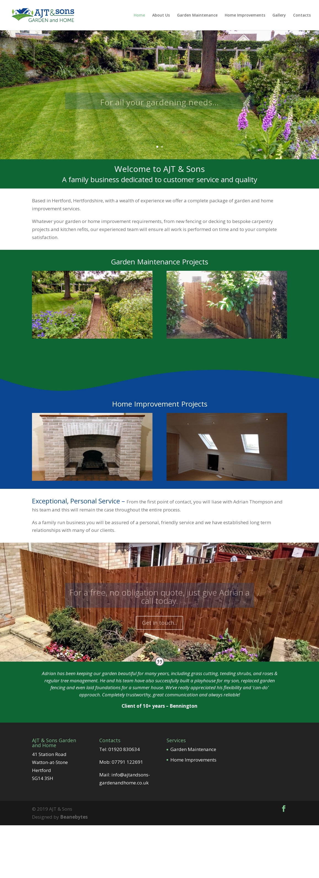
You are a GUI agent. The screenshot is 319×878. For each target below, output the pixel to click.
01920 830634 (124, 749)
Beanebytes (74, 817)
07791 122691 (127, 762)
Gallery (279, 15)
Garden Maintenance (197, 15)
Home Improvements (245, 15)
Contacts (302, 15)
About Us (161, 15)
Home (139, 15)
